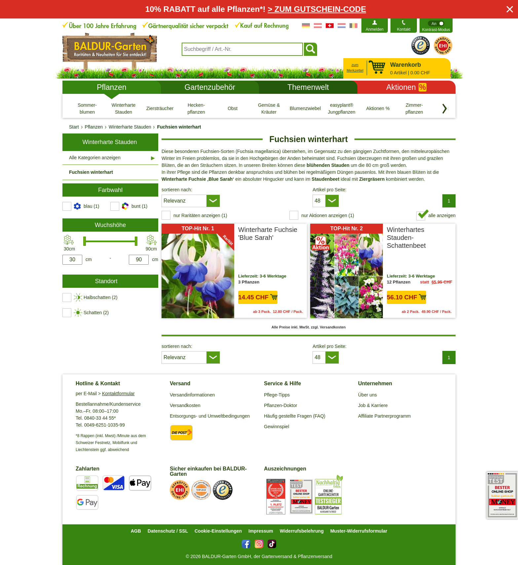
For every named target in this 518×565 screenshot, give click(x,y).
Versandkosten (185, 405)
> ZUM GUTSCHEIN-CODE (317, 9)
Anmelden (375, 29)
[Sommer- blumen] (87, 108)
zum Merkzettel (355, 67)
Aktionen (406, 87)
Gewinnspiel (276, 426)
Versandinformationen (192, 394)
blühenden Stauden (328, 165)
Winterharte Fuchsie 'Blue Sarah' (267, 233)
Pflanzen (112, 87)
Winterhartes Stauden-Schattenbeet (406, 237)
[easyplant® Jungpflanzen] (341, 108)
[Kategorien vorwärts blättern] (444, 108)
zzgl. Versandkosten (328, 327)
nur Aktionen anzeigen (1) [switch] (327, 215)
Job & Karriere (373, 405)
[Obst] (232, 108)
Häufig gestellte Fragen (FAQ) (294, 416)
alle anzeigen (442, 215)
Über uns (367, 394)
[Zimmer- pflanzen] (414, 108)
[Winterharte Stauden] (123, 108)
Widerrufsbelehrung (302, 531)
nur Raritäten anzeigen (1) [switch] (200, 215)
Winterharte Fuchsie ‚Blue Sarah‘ (198, 179)
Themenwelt (308, 87)
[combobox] (242, 49)
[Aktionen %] (378, 108)
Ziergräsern (372, 179)
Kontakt (404, 29)
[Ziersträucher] (160, 108)
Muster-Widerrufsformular (359, 531)
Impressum (260, 531)
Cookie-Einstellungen (218, 531)
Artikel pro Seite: (330, 189)
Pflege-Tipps (277, 394)
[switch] (436, 25)
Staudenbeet (325, 179)
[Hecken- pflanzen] (196, 108)
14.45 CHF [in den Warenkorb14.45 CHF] (258, 297)
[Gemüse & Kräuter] (269, 108)
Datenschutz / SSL (168, 531)
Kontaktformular (118, 393)
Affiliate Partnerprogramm (384, 416)
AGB (136, 531)
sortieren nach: (177, 189)
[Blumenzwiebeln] (305, 108)
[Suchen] (310, 49)
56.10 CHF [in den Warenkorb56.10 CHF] (406, 297)
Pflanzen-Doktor (280, 405)
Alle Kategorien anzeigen (95, 157)
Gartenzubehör (210, 87)
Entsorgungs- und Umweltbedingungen (210, 416)
